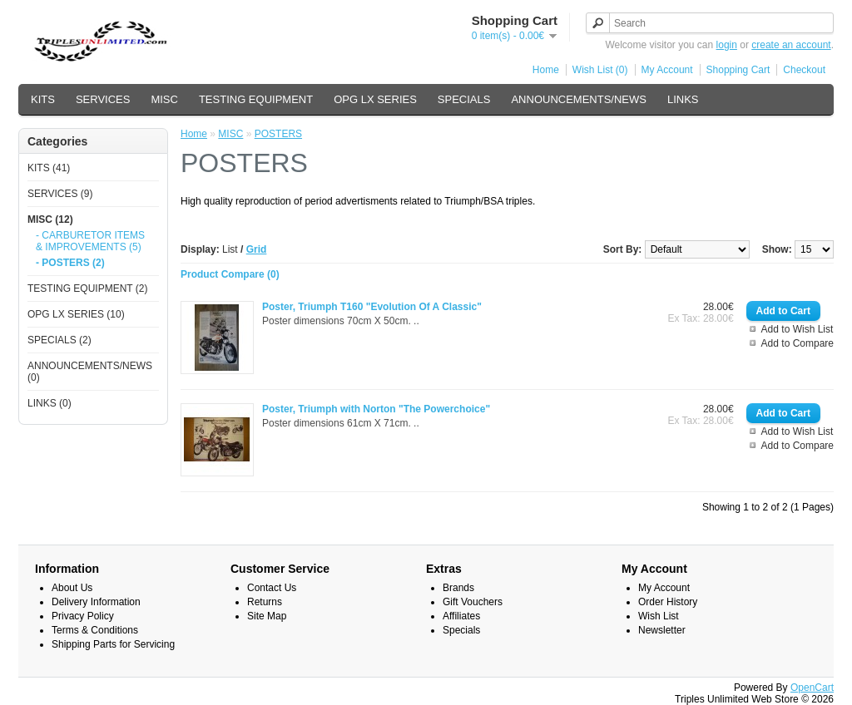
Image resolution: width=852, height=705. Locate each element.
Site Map (266, 616)
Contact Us (271, 588)
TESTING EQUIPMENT (256, 99)
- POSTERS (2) (70, 263)
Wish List (658, 616)
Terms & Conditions (95, 630)
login (726, 45)
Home (545, 70)
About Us (72, 588)
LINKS (683, 99)
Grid (256, 249)
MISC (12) (50, 219)
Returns (264, 602)
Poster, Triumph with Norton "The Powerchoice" (376, 409)
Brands (458, 588)
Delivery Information (96, 602)
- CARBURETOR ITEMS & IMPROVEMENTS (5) (90, 241)
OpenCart (812, 687)
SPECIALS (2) (59, 340)
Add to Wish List (797, 329)
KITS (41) (48, 168)
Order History (667, 602)
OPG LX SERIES (375, 99)
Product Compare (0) (230, 274)
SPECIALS (464, 99)
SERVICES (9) (59, 194)
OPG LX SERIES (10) (76, 314)
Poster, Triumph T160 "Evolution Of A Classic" (372, 307)
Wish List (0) (600, 70)
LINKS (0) (49, 403)
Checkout (804, 70)
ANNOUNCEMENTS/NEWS (578, 99)
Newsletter (662, 630)
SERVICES (103, 99)
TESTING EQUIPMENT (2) (87, 288)
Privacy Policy (83, 616)
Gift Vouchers (473, 602)
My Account (667, 70)
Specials (461, 630)
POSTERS (278, 134)
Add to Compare (797, 343)
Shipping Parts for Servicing (113, 644)
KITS (43, 99)
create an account (790, 45)
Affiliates (461, 616)
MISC (164, 99)
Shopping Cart (738, 70)
